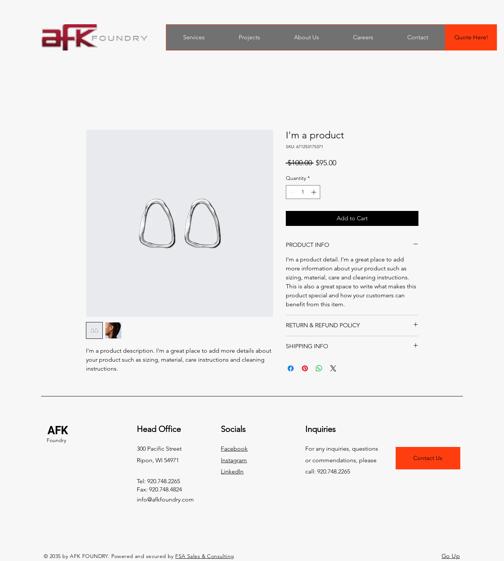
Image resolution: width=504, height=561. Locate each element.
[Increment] (314, 192)
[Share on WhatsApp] (319, 368)
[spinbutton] (303, 192)
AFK (57, 430)
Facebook (234, 448)
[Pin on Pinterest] (304, 368)
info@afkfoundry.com (165, 499)
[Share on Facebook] (290, 368)
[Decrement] (291, 192)
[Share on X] (333, 368)
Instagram (234, 460)
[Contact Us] (428, 458)
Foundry (56, 440)
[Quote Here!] (471, 37)
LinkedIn (232, 471)
